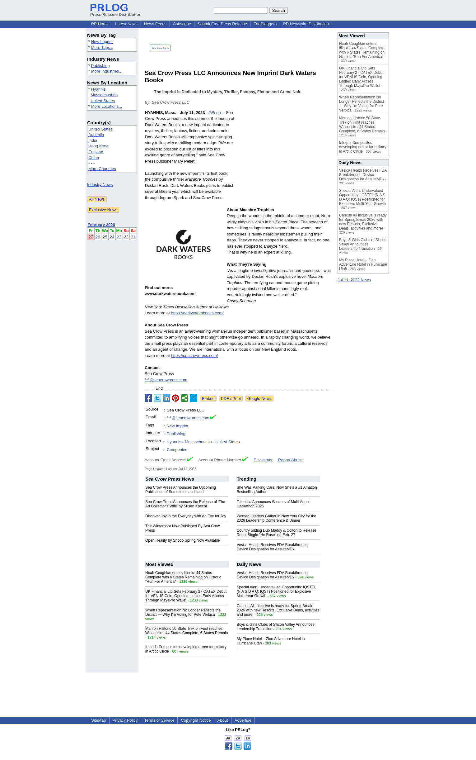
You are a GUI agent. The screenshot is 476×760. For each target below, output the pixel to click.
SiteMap (98, 720)
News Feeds (155, 23)
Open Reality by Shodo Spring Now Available (182, 540)
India (92, 140)
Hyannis (98, 89)
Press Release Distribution (116, 12)
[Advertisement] (284, 155)
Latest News (126, 23)
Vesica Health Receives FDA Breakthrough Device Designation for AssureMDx (272, 547)
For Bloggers (265, 23)
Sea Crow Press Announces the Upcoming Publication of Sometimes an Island (180, 489)
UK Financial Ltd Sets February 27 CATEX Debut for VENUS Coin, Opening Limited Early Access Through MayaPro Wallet (185, 595)
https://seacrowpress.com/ (194, 355)
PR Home (100, 23)
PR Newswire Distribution (306, 23)
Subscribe (182, 23)
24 (112, 237)
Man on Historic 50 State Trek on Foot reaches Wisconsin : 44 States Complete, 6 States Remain (186, 630)
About (222, 720)
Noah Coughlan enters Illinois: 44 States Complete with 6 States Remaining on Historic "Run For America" (183, 577)
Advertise (243, 720)
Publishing (100, 65)
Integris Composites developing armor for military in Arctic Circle (362, 147)
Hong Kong (98, 146)
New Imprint (102, 41)
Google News (259, 398)
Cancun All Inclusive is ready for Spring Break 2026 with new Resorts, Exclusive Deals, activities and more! (278, 610)
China (93, 157)
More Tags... (102, 47)
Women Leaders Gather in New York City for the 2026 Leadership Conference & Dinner (276, 518)
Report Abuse (290, 460)
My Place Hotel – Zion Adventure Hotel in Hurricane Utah (363, 264)
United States (103, 100)
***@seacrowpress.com (166, 380)
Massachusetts (104, 95)
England (95, 152)
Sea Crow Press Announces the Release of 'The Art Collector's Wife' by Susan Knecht (185, 504)
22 (126, 237)
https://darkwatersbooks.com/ (197, 313)
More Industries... (106, 71)
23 (119, 237)
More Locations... (106, 106)
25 (105, 237)
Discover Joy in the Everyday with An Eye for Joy (185, 516)
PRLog (214, 112)
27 (91, 237)
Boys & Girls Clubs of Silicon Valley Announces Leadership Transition (362, 244)
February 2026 (101, 224)
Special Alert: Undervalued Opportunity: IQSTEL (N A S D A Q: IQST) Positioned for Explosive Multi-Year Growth (276, 591)
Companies (177, 449)
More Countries (102, 168)
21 (133, 237)
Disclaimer (263, 460)
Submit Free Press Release (222, 23)
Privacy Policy (125, 720)
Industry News (100, 184)
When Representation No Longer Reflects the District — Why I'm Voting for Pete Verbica (183, 612)
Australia (96, 134)
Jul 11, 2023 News (354, 280)
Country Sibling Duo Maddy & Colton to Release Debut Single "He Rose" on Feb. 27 (276, 532)
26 (98, 237)
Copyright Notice (196, 720)
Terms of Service (159, 720)
